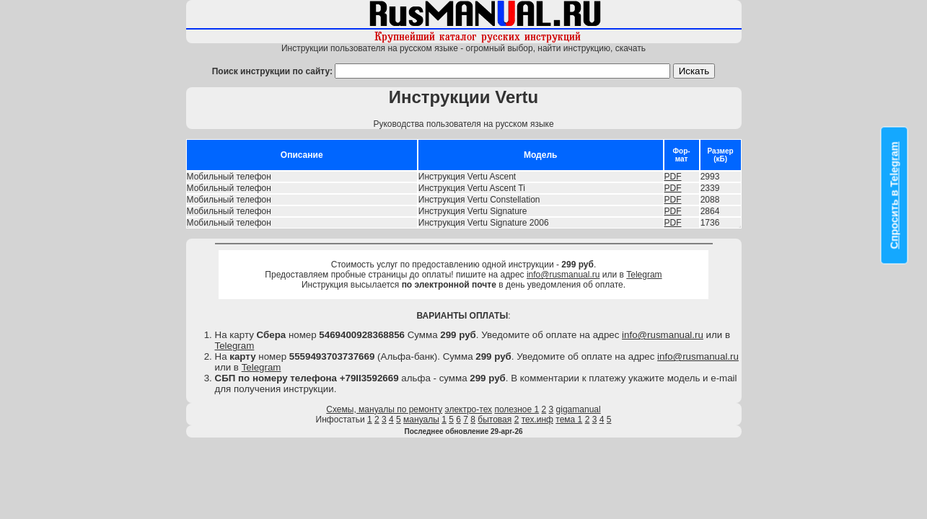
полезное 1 (516, 409)
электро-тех (469, 409)
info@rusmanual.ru (563, 275)
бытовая (494, 419)
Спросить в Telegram (894, 195)
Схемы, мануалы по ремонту (384, 409)
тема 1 (568, 419)
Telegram (644, 275)
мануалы (421, 419)
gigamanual (578, 409)
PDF (673, 177)
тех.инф (537, 419)
